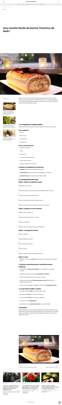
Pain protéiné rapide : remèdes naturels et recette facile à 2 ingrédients (9, 139)
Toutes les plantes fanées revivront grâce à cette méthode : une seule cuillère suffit (50, 387)
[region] (31, 41)
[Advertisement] (31, 17)
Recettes (32, 4)
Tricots (36, 4)
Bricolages (28, 4)
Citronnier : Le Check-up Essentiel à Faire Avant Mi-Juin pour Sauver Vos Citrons (9, 126)
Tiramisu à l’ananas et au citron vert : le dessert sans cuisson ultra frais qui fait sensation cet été (8, 113)
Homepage (4, 7)
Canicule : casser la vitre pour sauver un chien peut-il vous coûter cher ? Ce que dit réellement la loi (11, 387)
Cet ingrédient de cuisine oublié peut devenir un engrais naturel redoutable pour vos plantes (30, 387)
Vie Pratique (41, 4)
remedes (22, 4)
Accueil (18, 4)
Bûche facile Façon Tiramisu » (52, 367)
